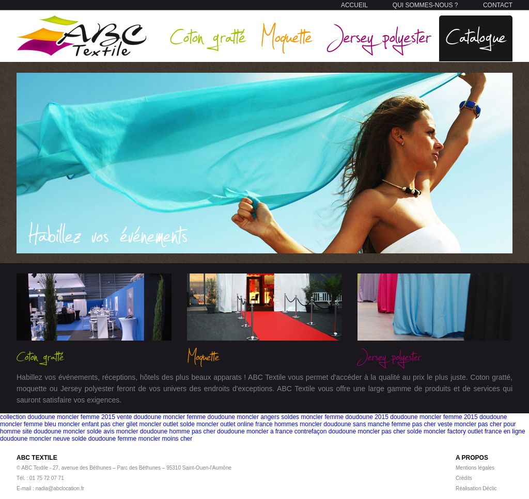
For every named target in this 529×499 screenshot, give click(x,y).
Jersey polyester (379, 35)
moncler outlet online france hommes (247, 424)
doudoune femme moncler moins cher (140, 438)
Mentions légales (475, 468)
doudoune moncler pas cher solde (375, 431)
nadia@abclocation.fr (60, 488)
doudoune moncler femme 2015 (433, 417)
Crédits (464, 478)
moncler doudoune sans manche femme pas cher (367, 424)
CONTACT (497, 5)
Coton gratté (207, 35)
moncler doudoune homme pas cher (165, 431)
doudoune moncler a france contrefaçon (271, 431)
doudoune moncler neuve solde (43, 438)
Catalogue (476, 35)
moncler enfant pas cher (91, 424)
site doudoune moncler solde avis (68, 431)
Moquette (286, 35)
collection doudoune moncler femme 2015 (57, 417)
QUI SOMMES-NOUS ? (425, 5)
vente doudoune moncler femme (161, 417)
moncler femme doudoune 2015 (344, 417)
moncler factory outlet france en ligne (474, 431)
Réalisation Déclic (476, 488)
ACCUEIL (354, 5)
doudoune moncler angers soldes (253, 417)
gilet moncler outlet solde (160, 424)
